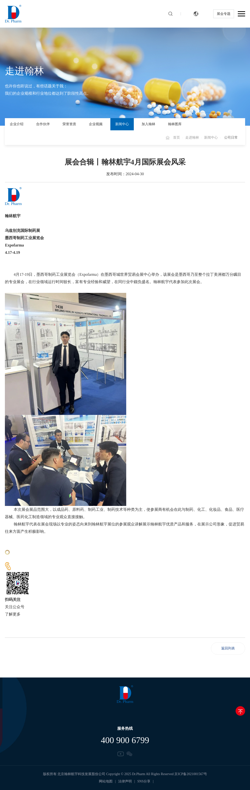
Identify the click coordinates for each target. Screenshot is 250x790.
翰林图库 (175, 124)
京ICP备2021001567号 (190, 774)
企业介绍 (16, 124)
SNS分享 (144, 781)
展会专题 (223, 14)
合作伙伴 (43, 124)
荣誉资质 (69, 124)
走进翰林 (192, 137)
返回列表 (228, 648)
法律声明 (125, 781)
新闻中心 (122, 124)
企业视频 (96, 124)
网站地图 (106, 781)
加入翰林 (148, 124)
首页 (176, 137)
